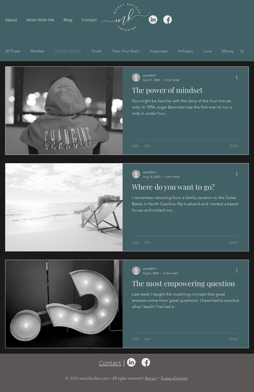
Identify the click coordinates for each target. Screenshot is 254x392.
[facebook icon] (167, 19)
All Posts (12, 51)
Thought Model (67, 51)
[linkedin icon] (153, 19)
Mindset (37, 51)
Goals (96, 51)
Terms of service (174, 378)
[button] (242, 51)
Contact (110, 363)
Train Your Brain (125, 51)
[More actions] (238, 77)
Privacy (151, 378)
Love (207, 51)
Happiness (158, 51)
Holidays (185, 51)
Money (228, 51)
